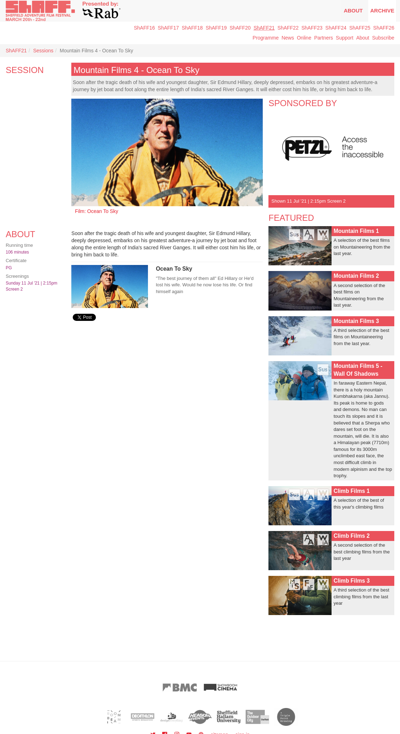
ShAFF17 (168, 28)
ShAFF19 (216, 28)
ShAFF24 (336, 28)
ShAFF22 (287, 28)
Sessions (43, 50)
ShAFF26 (383, 28)
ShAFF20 (240, 28)
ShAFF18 (192, 28)
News (288, 38)
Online (304, 38)
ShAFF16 (144, 28)
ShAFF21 (264, 28)
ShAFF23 (311, 28)
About (353, 10)
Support (344, 38)
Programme (266, 38)
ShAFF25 (359, 28)
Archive (382, 10)
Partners (323, 38)
